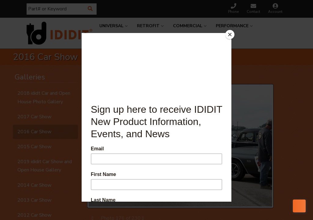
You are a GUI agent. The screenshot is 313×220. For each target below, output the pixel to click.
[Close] (229, 34)
